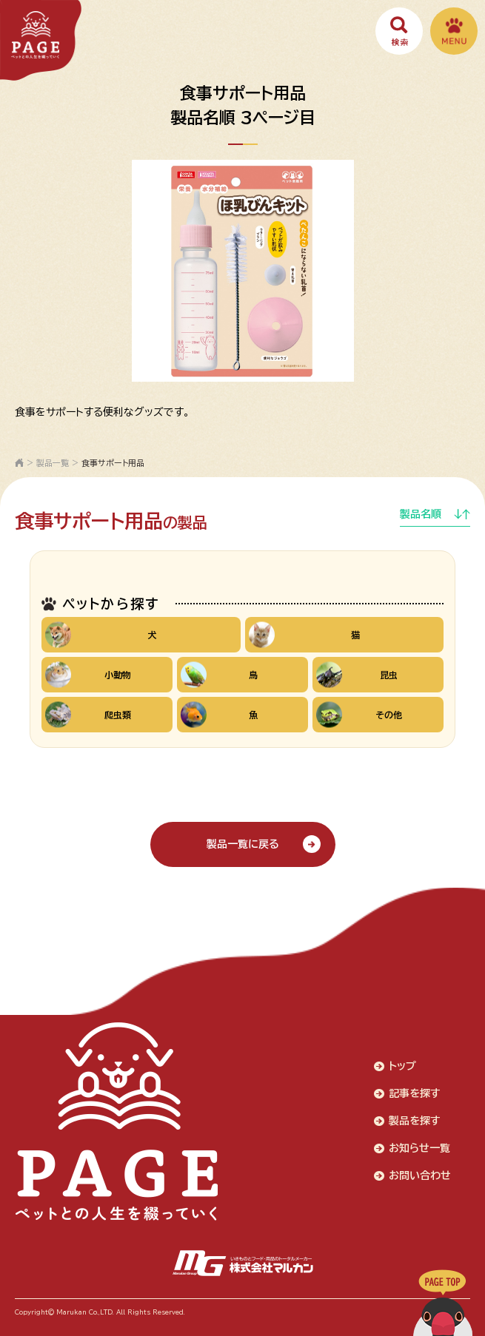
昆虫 (357, 674)
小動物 (88, 674)
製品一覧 (52, 463)
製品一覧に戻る (243, 844)
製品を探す (415, 1121)
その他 (359, 714)
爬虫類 (88, 714)
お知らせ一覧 (419, 1148)
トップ (402, 1066)
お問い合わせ (420, 1175)
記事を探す (415, 1093)
